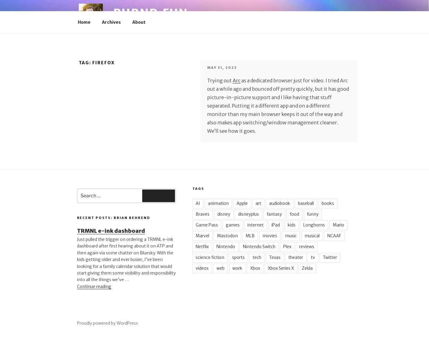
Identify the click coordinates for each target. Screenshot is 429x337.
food (294, 214)
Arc (237, 80)
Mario (338, 225)
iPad (275, 225)
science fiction (210, 257)
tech (257, 257)
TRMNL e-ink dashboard (111, 230)
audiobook (279, 203)
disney (223, 214)
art (258, 203)
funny (313, 214)
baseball (306, 203)
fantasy (274, 214)
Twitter (330, 257)
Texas (274, 257)
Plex (287, 246)
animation (218, 203)
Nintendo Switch (259, 246)
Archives (111, 22)
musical (312, 235)
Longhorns (314, 225)
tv (313, 257)
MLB (250, 235)
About (139, 22)
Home (84, 22)
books (328, 203)
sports (238, 257)
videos (202, 268)
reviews (306, 246)
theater (295, 257)
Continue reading (94, 286)
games (233, 225)
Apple (242, 203)
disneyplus (248, 214)
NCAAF (334, 235)
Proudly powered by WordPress (107, 323)
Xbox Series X (281, 268)
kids (292, 225)
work (237, 268)
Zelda (307, 268)
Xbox (255, 268)
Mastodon (227, 235)
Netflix (202, 246)
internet (255, 225)
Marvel (202, 235)
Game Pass (207, 225)
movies (269, 235)
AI (198, 203)
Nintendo (225, 246)
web (220, 268)
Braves (203, 214)
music (291, 235)
